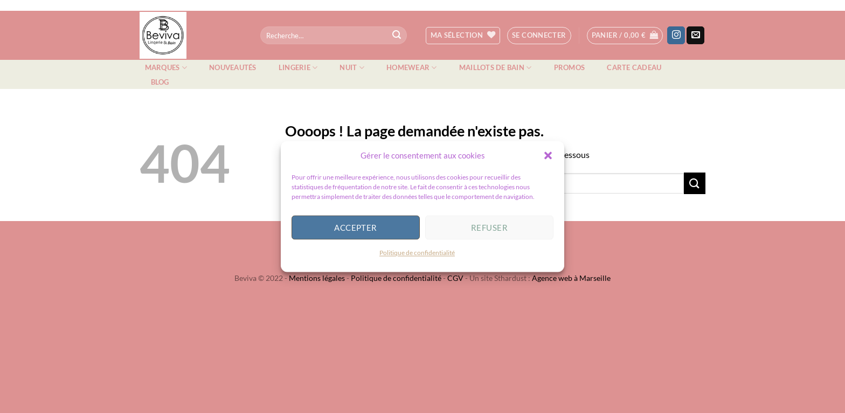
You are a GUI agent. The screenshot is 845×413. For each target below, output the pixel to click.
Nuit (352, 68)
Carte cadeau (634, 67)
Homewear (411, 68)
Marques (166, 68)
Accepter (355, 230)
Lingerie (298, 68)
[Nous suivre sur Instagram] (676, 35)
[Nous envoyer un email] (695, 35)
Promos (569, 67)
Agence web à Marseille (571, 278)
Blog (160, 82)
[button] (548, 157)
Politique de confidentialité (417, 255)
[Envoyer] (396, 35)
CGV (455, 278)
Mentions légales (317, 278)
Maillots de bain (495, 68)
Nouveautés (233, 67)
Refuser (489, 230)
